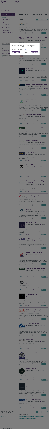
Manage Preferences (15, 52)
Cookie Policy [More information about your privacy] (26, 49)
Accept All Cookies (34, 52)
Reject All (26, 52)
